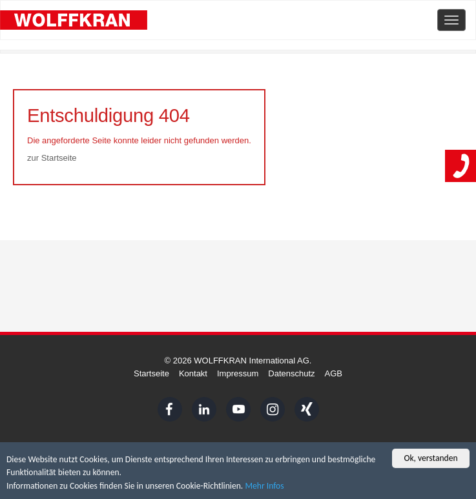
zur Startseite (52, 158)
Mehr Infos (264, 487)
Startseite (151, 373)
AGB (333, 373)
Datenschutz (291, 373)
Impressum (237, 373)
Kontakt (193, 373)
